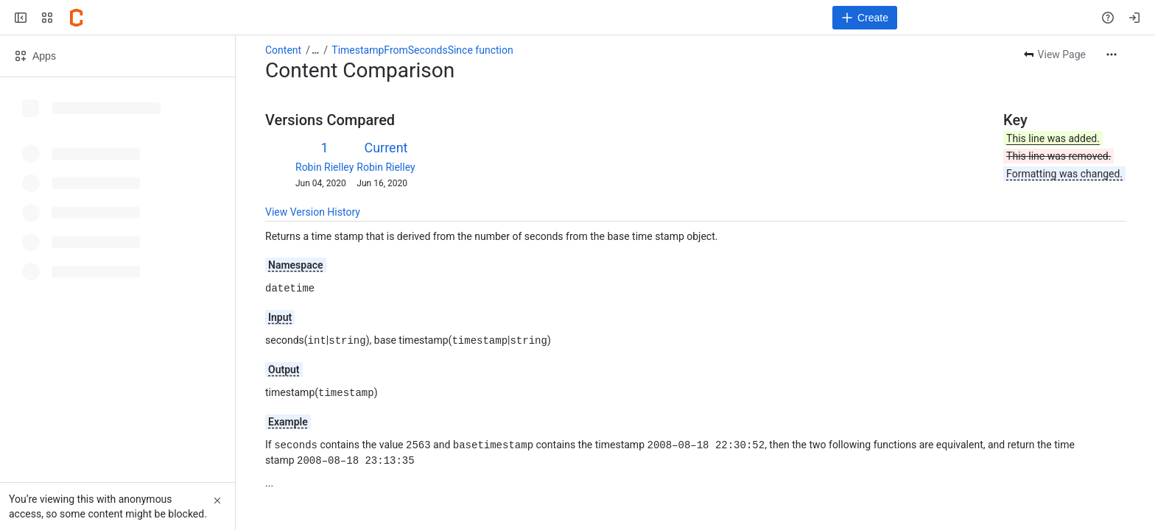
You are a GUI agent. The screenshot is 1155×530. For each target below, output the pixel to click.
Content (283, 50)
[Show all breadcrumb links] (315, 50)
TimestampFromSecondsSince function (422, 50)
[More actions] (1112, 54)
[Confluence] (76, 17)
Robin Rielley (324, 167)
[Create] (864, 17)
